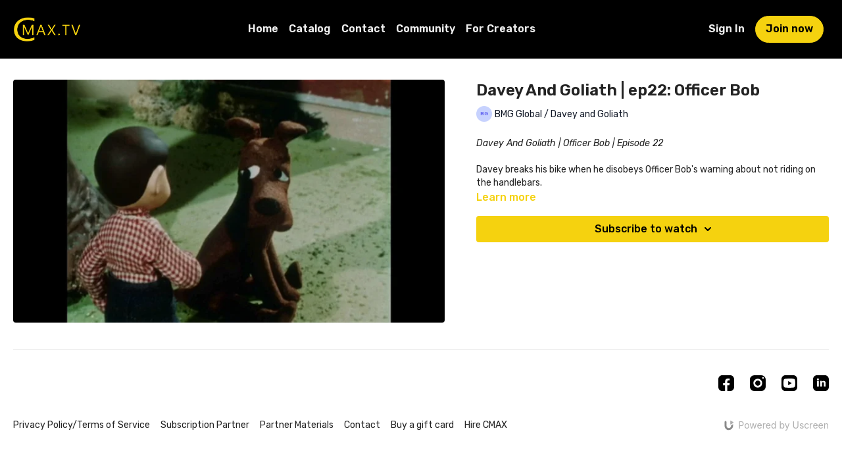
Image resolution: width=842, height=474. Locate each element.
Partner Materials (297, 425)
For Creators (500, 28)
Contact (363, 28)
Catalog (310, 28)
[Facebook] (726, 383)
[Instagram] (758, 383)
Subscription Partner (205, 425)
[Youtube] (789, 383)
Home (263, 28)
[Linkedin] (821, 383)
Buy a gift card (422, 425)
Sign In (726, 28)
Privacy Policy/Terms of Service (81, 425)
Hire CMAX (485, 425)
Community (425, 28)
